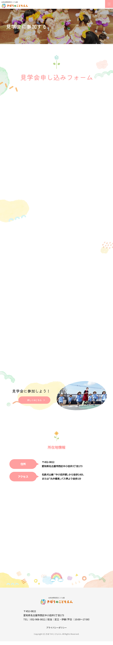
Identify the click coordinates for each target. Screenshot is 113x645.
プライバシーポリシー (56, 631)
